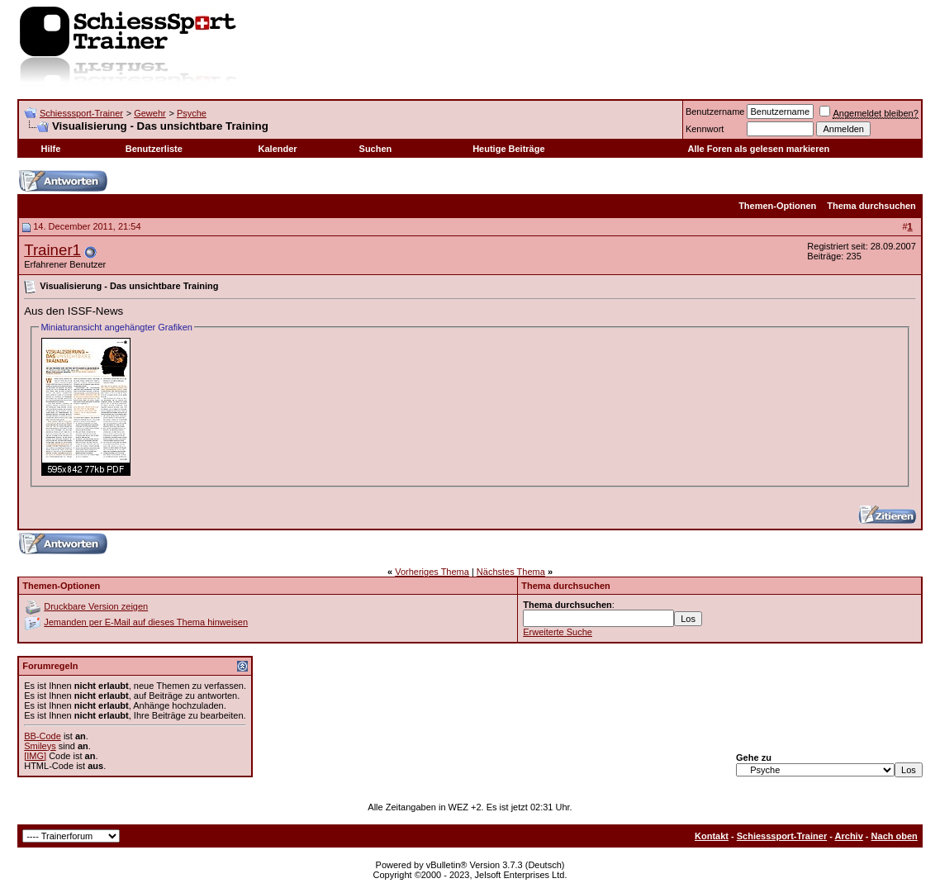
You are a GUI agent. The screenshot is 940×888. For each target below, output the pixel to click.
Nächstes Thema (511, 572)
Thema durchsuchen (871, 206)
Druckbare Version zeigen (96, 606)
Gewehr (150, 113)
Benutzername (715, 111)
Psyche (192, 113)
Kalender (278, 149)
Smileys (40, 746)
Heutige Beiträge (508, 149)
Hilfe (51, 149)
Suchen (375, 149)
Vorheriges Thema (432, 572)
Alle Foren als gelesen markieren (759, 149)
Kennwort (705, 129)
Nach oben (894, 836)
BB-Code (42, 736)
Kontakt (712, 836)
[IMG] (35, 756)
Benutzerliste (154, 149)
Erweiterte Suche (557, 632)
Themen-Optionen (777, 206)
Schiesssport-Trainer (81, 113)
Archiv (849, 836)
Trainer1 (52, 250)
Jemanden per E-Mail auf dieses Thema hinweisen (146, 622)
